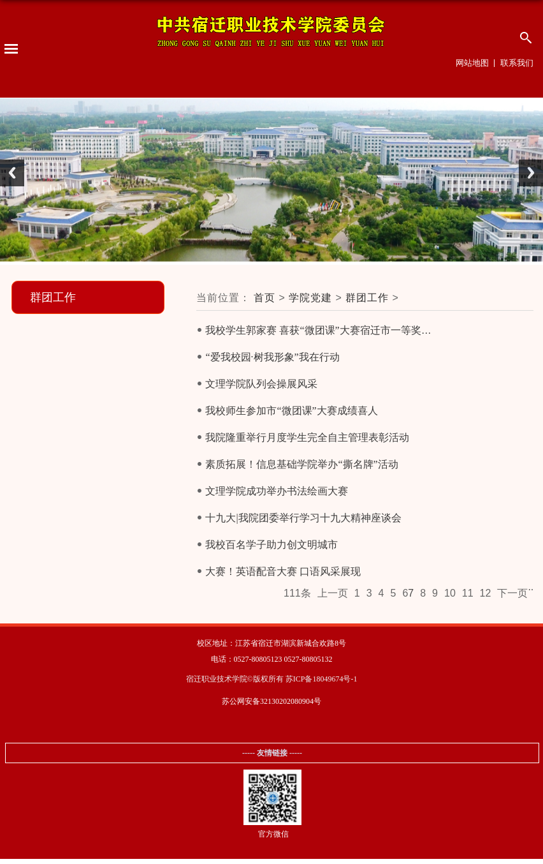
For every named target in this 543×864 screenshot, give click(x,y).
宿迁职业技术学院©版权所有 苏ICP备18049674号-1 (272, 678)
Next (531, 173)
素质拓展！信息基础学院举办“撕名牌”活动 (301, 464)
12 (485, 593)
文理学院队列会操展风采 (261, 383)
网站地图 (472, 63)
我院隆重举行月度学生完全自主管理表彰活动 (307, 437)
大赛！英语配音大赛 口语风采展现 (283, 571)
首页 (264, 297)
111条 (297, 593)
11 (468, 593)
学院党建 (310, 297)
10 (450, 593)
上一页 (332, 593)
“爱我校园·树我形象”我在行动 (272, 357)
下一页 (512, 593)
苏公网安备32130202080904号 (271, 701)
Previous (12, 173)
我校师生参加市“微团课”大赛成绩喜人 (291, 410)
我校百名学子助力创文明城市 (271, 544)
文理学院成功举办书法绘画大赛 (276, 491)
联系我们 (516, 63)
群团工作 (367, 297)
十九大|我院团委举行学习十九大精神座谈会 (303, 517)
